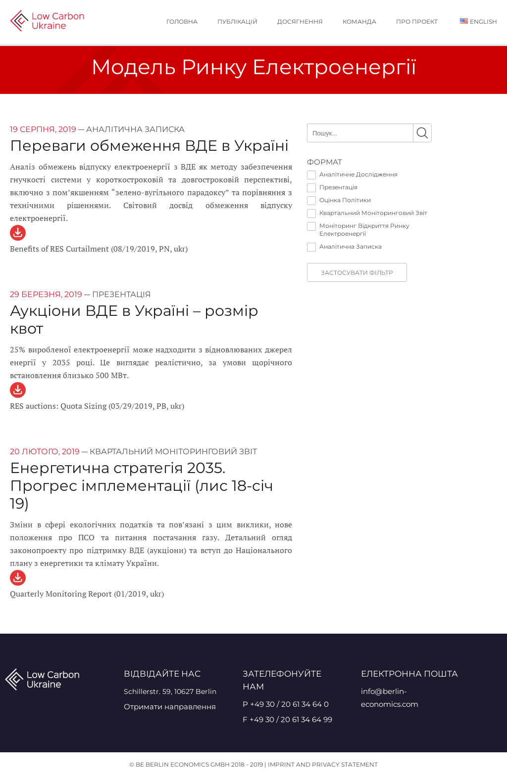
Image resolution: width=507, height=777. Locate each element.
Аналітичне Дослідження (352, 174)
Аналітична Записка (344, 247)
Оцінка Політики (339, 200)
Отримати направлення (170, 706)
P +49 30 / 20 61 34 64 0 (286, 704)
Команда (359, 21)
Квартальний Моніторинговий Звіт (367, 213)
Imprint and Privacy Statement (323, 764)
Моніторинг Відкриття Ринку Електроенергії (358, 229)
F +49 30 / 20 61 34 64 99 (287, 719)
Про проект (417, 21)
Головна (182, 21)
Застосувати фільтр (357, 272)
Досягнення (300, 21)
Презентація (332, 187)
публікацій (237, 21)
